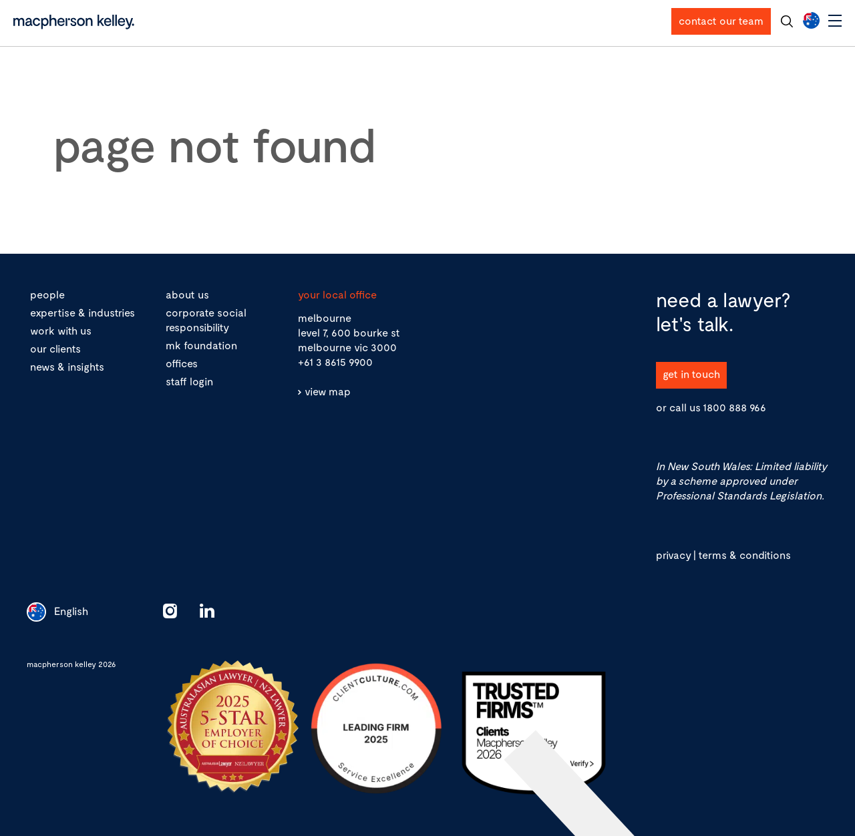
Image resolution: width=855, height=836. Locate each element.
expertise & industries (82, 312)
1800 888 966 (734, 407)
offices (182, 363)
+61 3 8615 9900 (335, 361)
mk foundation (201, 345)
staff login (189, 381)
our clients (55, 348)
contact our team (721, 20)
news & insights (67, 366)
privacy (673, 554)
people (47, 294)
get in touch (691, 373)
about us (187, 294)
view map (328, 391)
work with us (61, 330)
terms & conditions (744, 554)
